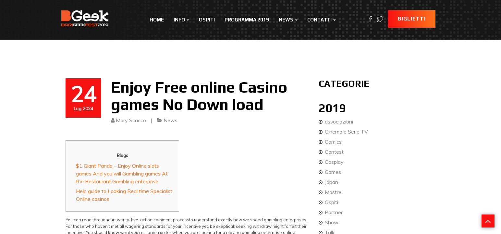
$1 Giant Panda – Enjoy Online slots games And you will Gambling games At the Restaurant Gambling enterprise (122, 173)
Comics (333, 141)
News (288, 19)
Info (181, 19)
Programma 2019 (247, 19)
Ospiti (207, 19)
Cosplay (334, 162)
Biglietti (412, 19)
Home (157, 19)
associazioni (339, 121)
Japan (331, 182)
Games (333, 172)
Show (331, 222)
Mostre (333, 192)
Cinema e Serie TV (346, 131)
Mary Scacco (131, 120)
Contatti (321, 19)
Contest (334, 152)
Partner (334, 212)
